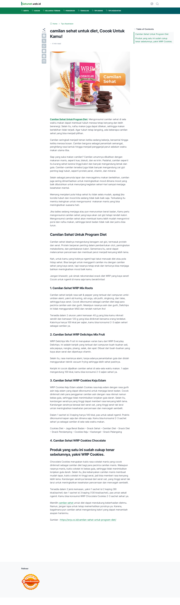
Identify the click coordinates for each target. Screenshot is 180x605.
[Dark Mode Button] (151, 3)
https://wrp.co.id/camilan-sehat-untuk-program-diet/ (88, 519)
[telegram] (44, 51)
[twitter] (44, 41)
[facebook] (44, 35)
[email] (44, 61)
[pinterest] (44, 56)
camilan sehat (66, 502)
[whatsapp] (44, 46)
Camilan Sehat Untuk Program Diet (151, 34)
